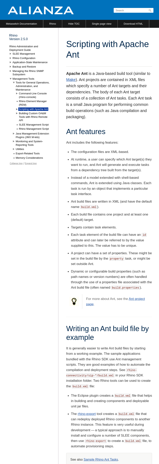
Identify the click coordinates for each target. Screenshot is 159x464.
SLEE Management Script (34, 124)
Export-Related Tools (28, 153)
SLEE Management (24, 53)
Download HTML (133, 23)
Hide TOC (74, 23)
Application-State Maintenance (30, 62)
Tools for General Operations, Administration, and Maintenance (32, 86)
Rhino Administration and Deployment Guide (23, 48)
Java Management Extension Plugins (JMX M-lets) (32, 135)
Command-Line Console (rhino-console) (33, 95)
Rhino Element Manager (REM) (33, 103)
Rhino (52, 23)
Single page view (101, 23)
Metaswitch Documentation (21, 23)
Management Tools (23, 78)
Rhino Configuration (24, 58)
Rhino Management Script (34, 128)
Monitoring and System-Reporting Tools (29, 143)
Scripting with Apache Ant (33, 109)
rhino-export (87, 414)
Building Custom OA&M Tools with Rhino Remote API (33, 117)
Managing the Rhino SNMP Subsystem (28, 73)
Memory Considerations (29, 157)
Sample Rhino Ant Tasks (101, 459)
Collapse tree (16, 163)
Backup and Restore (24, 66)
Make (71, 79)
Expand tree (31, 163)
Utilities (20, 149)
